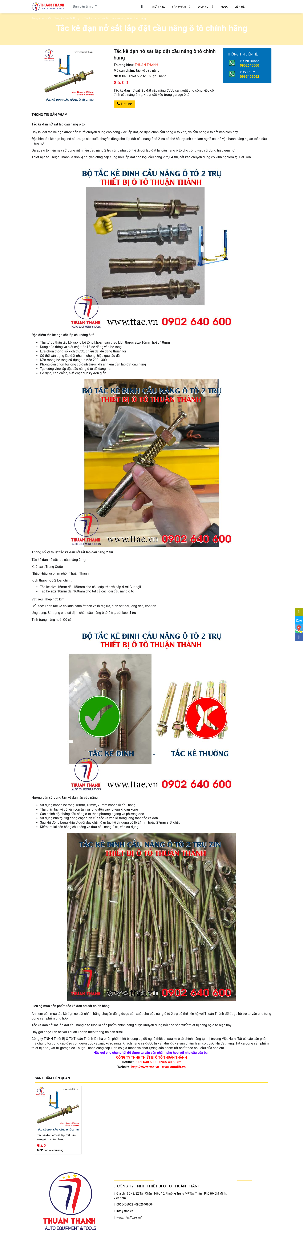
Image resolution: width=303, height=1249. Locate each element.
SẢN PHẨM (181, 6)
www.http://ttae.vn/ (129, 1217)
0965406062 (249, 77)
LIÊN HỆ (240, 6)
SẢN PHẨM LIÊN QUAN (52, 1078)
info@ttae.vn (125, 1211)
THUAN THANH (146, 65)
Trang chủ (38, 18)
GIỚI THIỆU (158, 6)
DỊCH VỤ (206, 6)
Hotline (124, 104)
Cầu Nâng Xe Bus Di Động (64, 18)
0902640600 (249, 65)
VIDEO (224, 6)
